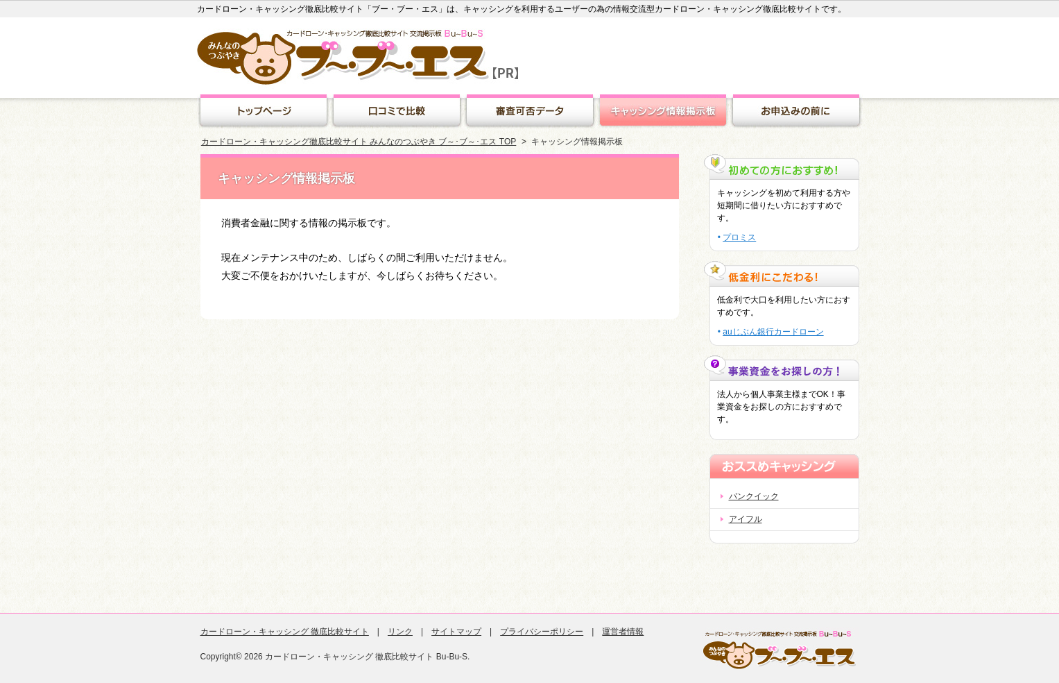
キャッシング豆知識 (796, 111)
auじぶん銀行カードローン (773, 332)
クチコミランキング (396, 111)
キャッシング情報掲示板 (663, 111)
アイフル (745, 519)
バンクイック (754, 496)
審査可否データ (529, 111)
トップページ (263, 111)
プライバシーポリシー (541, 631)
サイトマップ (456, 631)
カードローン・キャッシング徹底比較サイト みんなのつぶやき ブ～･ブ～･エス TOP (358, 141)
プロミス (740, 237)
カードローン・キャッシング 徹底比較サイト (284, 631)
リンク (400, 631)
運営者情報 (623, 631)
